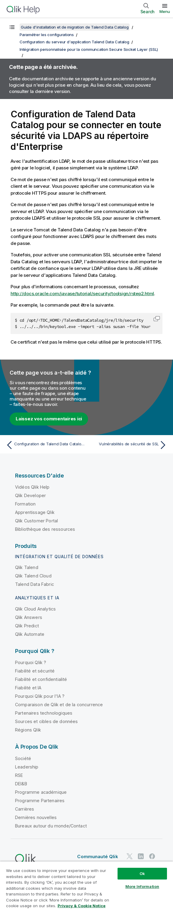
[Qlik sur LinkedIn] (140, 856)
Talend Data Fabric (34, 584)
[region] (86, 885)
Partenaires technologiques (43, 713)
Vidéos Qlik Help (32, 487)
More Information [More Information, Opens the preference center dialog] (142, 886)
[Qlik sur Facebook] (152, 856)
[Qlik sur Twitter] (129, 856)
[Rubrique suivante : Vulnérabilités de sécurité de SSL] (128, 445)
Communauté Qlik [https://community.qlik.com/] (97, 856)
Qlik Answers (28, 617)
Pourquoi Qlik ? (30, 662)
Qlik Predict (27, 625)
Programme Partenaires (39, 800)
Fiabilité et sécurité (35, 670)
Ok (142, 873)
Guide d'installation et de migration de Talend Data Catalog (74, 27)
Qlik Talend (26, 567)
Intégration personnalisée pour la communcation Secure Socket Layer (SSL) (89, 49)
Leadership (27, 766)
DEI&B (21, 783)
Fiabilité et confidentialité (41, 679)
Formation (25, 503)
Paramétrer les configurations (47, 34)
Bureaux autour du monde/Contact (51, 825)
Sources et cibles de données (46, 721)
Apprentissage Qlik (35, 512)
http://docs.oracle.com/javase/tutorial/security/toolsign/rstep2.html (82, 293)
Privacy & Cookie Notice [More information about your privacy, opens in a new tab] (81, 905)
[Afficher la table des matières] (12, 27)
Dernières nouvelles (36, 817)
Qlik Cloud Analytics (35, 608)
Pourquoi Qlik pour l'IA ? (39, 696)
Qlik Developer (30, 495)
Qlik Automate (29, 634)
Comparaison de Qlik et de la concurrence (59, 704)
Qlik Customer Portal (36, 520)
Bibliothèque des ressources (45, 529)
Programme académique (41, 792)
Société (23, 758)
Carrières (24, 809)
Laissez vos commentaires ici (49, 419)
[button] (156, 318)
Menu (164, 11)
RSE (19, 775)
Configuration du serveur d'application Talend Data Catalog (74, 41)
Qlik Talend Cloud (33, 575)
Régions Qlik (28, 729)
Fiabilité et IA (28, 687)
